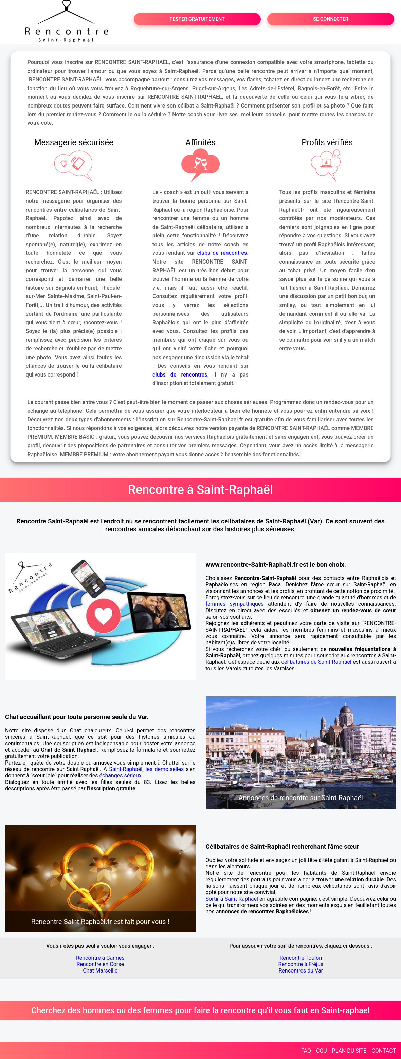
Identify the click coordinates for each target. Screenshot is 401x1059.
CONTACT (383, 1050)
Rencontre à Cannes (100, 958)
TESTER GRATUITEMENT (197, 19)
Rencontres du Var (301, 970)
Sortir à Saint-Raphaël (232, 899)
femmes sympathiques (235, 604)
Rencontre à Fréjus (300, 964)
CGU (321, 1050)
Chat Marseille (100, 970)
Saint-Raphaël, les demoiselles (146, 769)
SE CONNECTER (330, 19)
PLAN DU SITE (349, 1050)
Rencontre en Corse (100, 964)
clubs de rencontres (222, 253)
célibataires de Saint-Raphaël (316, 662)
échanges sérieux (120, 775)
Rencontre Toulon (300, 958)
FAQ (306, 1050)
